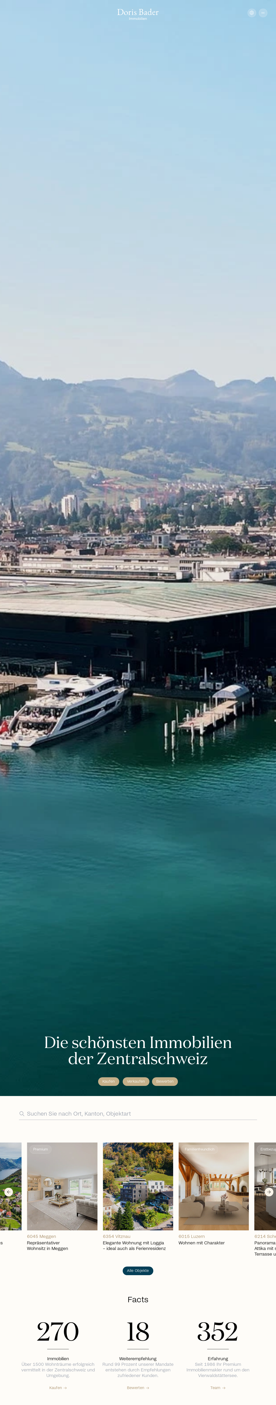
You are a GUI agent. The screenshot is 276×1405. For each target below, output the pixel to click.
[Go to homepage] (138, 15)
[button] (263, 13)
